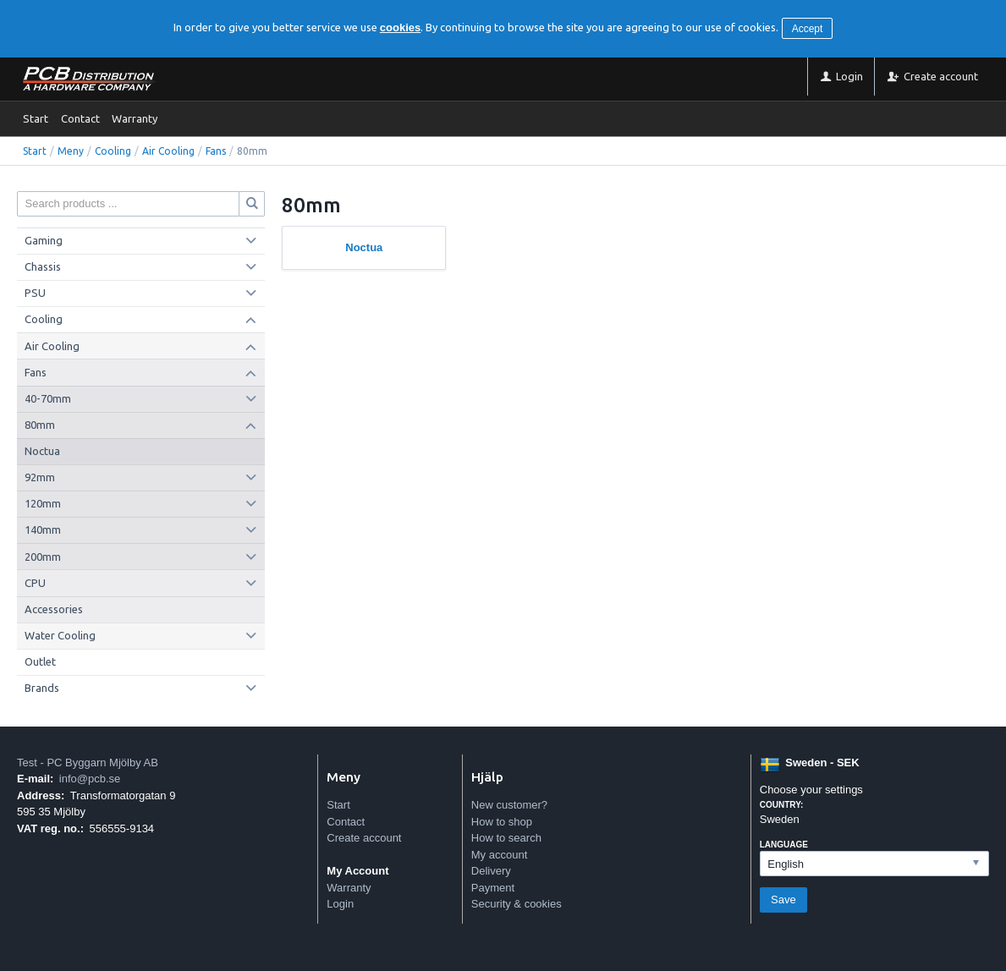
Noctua (42, 451)
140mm (43, 529)
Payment (492, 887)
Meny (71, 150)
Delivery (491, 870)
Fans (216, 150)
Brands (42, 688)
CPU (35, 583)
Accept (807, 29)
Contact (80, 118)
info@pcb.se (89, 778)
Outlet (40, 661)
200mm (43, 556)
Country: (782, 804)
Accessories (54, 609)
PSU (35, 293)
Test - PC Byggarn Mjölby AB (87, 762)
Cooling (113, 150)
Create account (364, 837)
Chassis (43, 266)
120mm (43, 503)
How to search (506, 837)
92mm (40, 477)
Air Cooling (168, 150)
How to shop (501, 821)
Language (784, 844)
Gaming (44, 240)
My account (499, 854)
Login (340, 903)
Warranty (134, 118)
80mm (40, 425)
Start (35, 118)
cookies (400, 27)
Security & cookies (516, 903)
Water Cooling (60, 635)
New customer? (509, 804)
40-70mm (48, 398)
